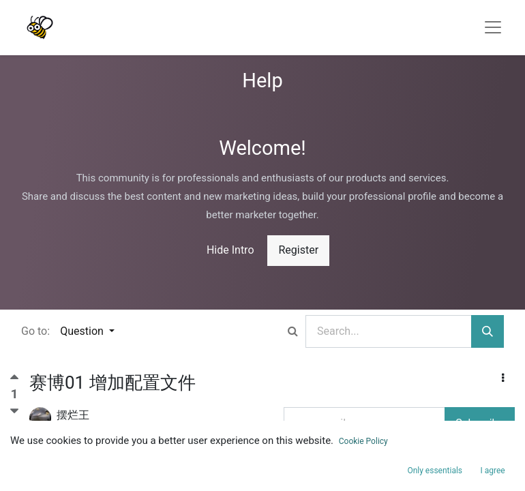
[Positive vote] (14, 380)
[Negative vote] (14, 411)
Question (83, 331)
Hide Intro (230, 249)
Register (298, 249)
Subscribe (479, 423)
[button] (503, 378)
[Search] (487, 331)
